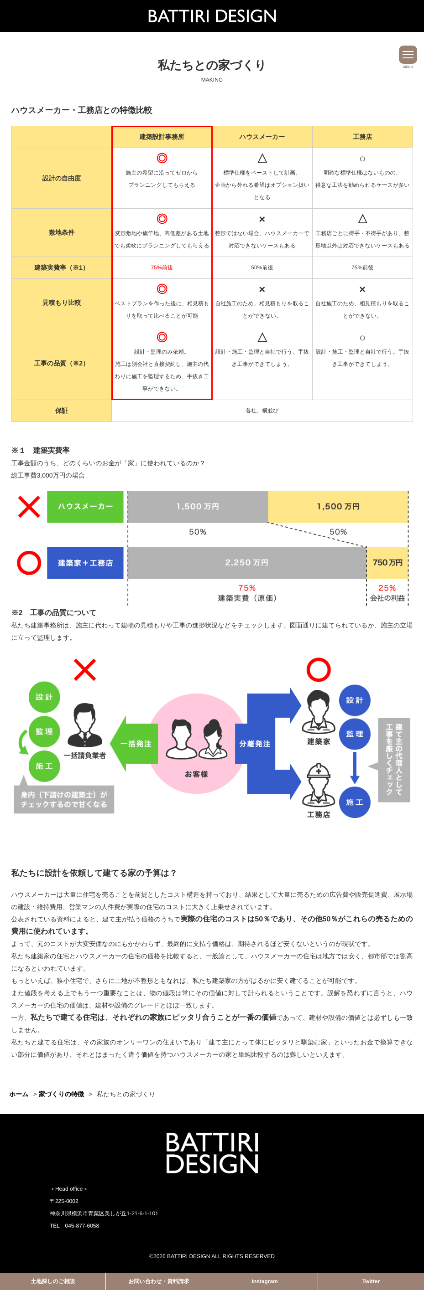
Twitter (371, 1281)
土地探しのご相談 (53, 1281)
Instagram (264, 1281)
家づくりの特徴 (61, 1094)
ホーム (19, 1094)
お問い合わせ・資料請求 (158, 1281)
